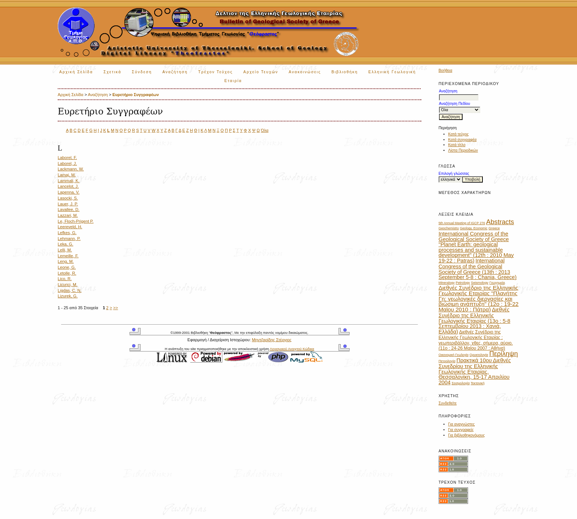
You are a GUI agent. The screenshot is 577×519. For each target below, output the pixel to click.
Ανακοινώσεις (305, 72)
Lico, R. (65, 278)
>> (115, 308)
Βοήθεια (445, 70)
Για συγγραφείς (461, 430)
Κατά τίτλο (457, 145)
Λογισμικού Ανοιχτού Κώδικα (292, 349)
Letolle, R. (67, 273)
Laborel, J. (67, 163)
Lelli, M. (65, 250)
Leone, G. (67, 267)
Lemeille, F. (68, 256)
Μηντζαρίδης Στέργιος (271, 340)
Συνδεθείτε (448, 403)
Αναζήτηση (175, 72)
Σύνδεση (142, 72)
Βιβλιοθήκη (345, 72)
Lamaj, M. (67, 175)
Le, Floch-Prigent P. (75, 221)
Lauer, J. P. (68, 204)
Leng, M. (66, 261)
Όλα (265, 130)
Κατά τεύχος (458, 134)
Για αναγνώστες (461, 424)
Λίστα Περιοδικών (463, 150)
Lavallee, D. (68, 209)
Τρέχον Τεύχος (215, 72)
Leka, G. (65, 244)
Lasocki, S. (68, 198)
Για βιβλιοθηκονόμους (466, 435)
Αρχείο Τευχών (260, 72)
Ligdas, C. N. (70, 290)
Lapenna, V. (68, 192)
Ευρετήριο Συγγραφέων (136, 94)
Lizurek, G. (68, 296)
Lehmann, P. (69, 238)
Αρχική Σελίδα (76, 72)
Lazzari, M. (68, 215)
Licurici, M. (67, 284)
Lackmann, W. (71, 169)
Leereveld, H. (70, 227)
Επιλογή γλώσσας (454, 174)
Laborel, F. (67, 157)
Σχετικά (112, 72)
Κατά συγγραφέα (462, 140)
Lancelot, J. (68, 186)
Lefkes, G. (67, 232)
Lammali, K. (68, 181)
